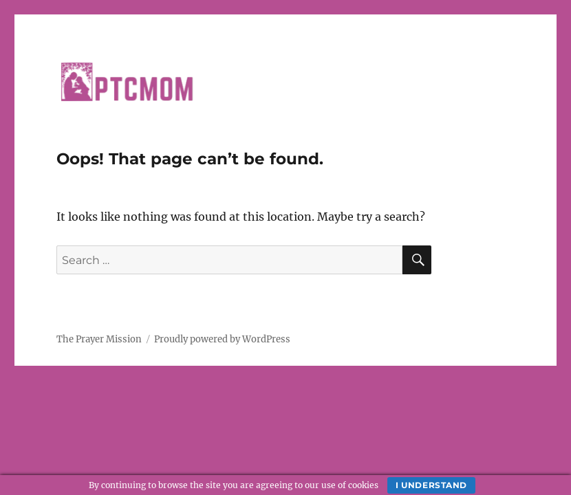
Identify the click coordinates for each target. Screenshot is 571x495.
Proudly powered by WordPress (222, 339)
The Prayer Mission (99, 339)
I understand (431, 485)
